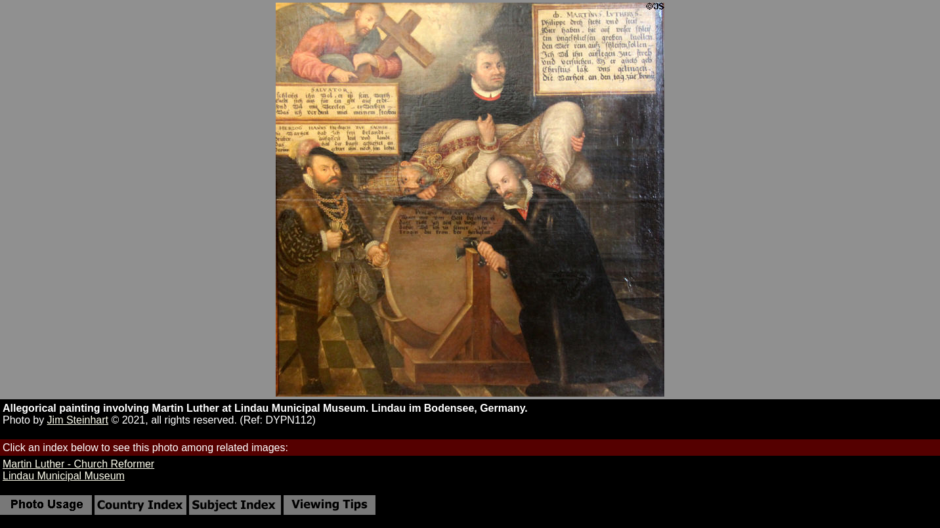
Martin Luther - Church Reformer (78, 464)
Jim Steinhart (77, 420)
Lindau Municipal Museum (64, 475)
